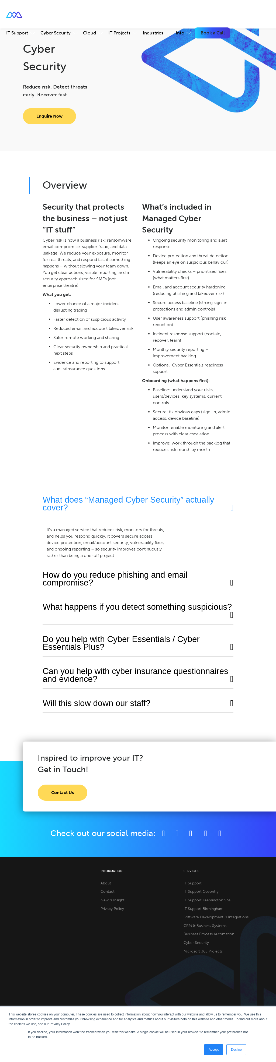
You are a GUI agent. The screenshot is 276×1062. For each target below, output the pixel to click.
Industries (153, 33)
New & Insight (113, 900)
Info (180, 33)
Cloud (89, 33)
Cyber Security (55, 33)
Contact (108, 891)
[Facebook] (163, 833)
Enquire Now (49, 116)
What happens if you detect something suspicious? (137, 607)
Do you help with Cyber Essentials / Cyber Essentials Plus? (121, 643)
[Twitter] (177, 833)
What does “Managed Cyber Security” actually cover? (128, 503)
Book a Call (213, 33)
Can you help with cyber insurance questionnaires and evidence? (135, 675)
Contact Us (62, 792)
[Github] (220, 833)
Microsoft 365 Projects (203, 951)
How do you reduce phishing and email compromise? (115, 578)
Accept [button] (214, 1050)
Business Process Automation (209, 934)
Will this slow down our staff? (96, 703)
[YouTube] (206, 833)
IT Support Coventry (201, 891)
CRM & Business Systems (205, 925)
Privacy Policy (112, 908)
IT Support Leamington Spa (207, 900)
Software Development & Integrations (216, 917)
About (106, 883)
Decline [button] (236, 1050)
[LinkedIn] (190, 833)
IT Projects (119, 33)
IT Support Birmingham (203, 908)
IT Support (17, 33)
